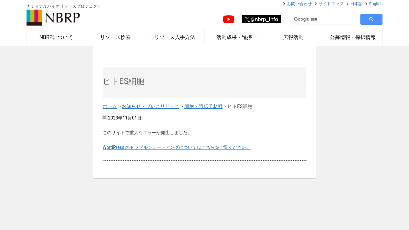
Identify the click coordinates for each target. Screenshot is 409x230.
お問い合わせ (299, 3)
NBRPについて (56, 37)
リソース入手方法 (174, 37)
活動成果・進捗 (234, 37)
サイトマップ (331, 3)
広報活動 (293, 37)
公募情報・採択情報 (353, 37)
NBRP (53, 18)
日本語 (356, 3)
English (375, 3)
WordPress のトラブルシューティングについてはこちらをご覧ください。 (177, 147)
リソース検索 (115, 37)
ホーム (110, 106)
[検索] (322, 19)
